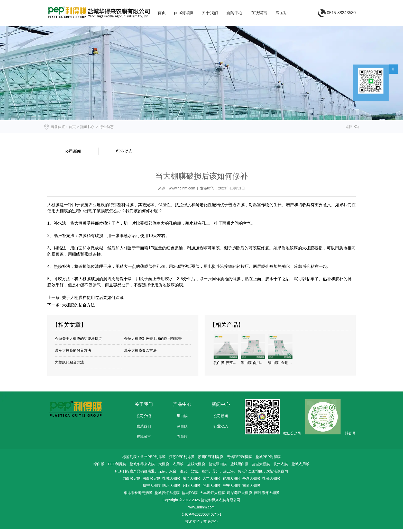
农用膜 (178, 464)
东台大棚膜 (191, 478)
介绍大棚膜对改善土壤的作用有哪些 (153, 338)
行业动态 (124, 151)
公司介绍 (143, 416)
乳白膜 (182, 436)
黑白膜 (182, 416)
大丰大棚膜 (212, 478)
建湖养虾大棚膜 (239, 493)
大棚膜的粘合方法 (78, 305)
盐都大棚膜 (271, 478)
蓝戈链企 (210, 521)
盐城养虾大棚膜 (167, 493)
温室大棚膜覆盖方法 (140, 350)
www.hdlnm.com (182, 188)
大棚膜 (163, 464)
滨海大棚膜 (212, 486)
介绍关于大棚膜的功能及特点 (78, 338)
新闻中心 (234, 13)
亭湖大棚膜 (251, 478)
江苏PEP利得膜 (181, 457)
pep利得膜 (183, 13)
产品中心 (182, 404)
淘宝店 (282, 13)
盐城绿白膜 (218, 464)
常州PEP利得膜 (153, 457)
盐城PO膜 (190, 493)
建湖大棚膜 (232, 478)
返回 (349, 127)
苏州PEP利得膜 (210, 457)
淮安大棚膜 (232, 486)
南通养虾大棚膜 (266, 493)
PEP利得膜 (117, 464)
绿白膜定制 (132, 478)
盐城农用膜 (300, 464)
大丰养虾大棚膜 (212, 493)
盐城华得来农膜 (142, 464)
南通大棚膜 (251, 486)
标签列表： (131, 457)
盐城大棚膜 (196, 464)
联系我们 (143, 426)
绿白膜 (182, 426)
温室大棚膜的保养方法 (73, 350)
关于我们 (210, 13)
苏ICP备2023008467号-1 (201, 514)
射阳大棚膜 (191, 486)
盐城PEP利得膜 (268, 457)
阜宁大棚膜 (152, 486)
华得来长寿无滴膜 (138, 493)
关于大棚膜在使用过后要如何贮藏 (92, 297)
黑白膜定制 (152, 478)
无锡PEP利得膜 (239, 457)
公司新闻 (73, 151)
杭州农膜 (280, 464)
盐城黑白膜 (239, 464)
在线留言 (259, 13)
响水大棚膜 (171, 486)
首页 (162, 13)
